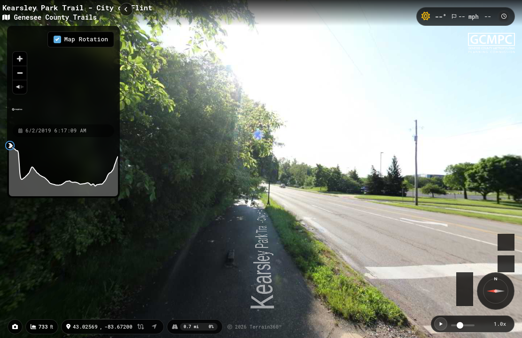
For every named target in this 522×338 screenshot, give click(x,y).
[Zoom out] (20, 73)
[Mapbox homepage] (17, 113)
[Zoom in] (20, 59)
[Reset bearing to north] (20, 87)
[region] (63, 75)
